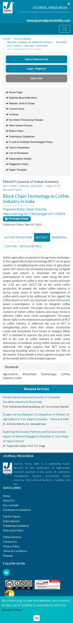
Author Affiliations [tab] (18, 237)
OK (36, 618)
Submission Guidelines (20, 136)
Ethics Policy (14, 130)
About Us (9, 500)
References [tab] (59, 237)
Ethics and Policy (13, 530)
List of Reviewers (17, 153)
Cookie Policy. (12, 610)
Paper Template (16, 169)
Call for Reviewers (18, 147)
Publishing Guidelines (16, 525)
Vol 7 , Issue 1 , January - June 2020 (27, 45)
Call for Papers (12, 516)
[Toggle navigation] (64, 29)
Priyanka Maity (14, 209)
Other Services (12, 537)
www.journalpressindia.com (48, 20)
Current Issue (15, 108)
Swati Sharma (36, 209)
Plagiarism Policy (17, 164)
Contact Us (10, 541)
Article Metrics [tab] (30, 246)
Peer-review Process (19, 125)
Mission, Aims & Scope (20, 103)
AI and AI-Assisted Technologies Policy (29, 142)
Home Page (14, 92)
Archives (61, 42)
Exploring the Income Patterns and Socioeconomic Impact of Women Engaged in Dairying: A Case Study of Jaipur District (35, 436)
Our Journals (22, 38)
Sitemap (8, 555)
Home (6, 38)
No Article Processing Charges (24, 119)
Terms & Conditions (15, 551)
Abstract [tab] (42, 237)
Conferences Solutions (17, 509)
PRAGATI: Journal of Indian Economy (29, 42)
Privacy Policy (11, 546)
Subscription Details (19, 158)
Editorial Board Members (21, 97)
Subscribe (36, 78)
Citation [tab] (10, 246)
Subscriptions (11, 521)
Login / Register (36, 68)
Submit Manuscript (36, 59)
